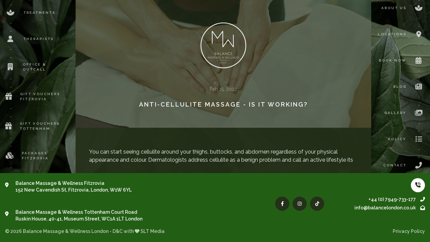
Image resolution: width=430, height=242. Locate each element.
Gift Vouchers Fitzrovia (32, 96)
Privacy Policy (409, 231)
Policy (406, 139)
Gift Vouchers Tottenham (32, 126)
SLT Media (152, 231)
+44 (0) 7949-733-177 (397, 199)
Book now (402, 60)
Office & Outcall (25, 67)
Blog (409, 86)
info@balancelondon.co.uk (389, 207)
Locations (401, 34)
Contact (404, 165)
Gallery (404, 113)
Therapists (29, 39)
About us (403, 8)
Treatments (30, 12)
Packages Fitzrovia (27, 155)
